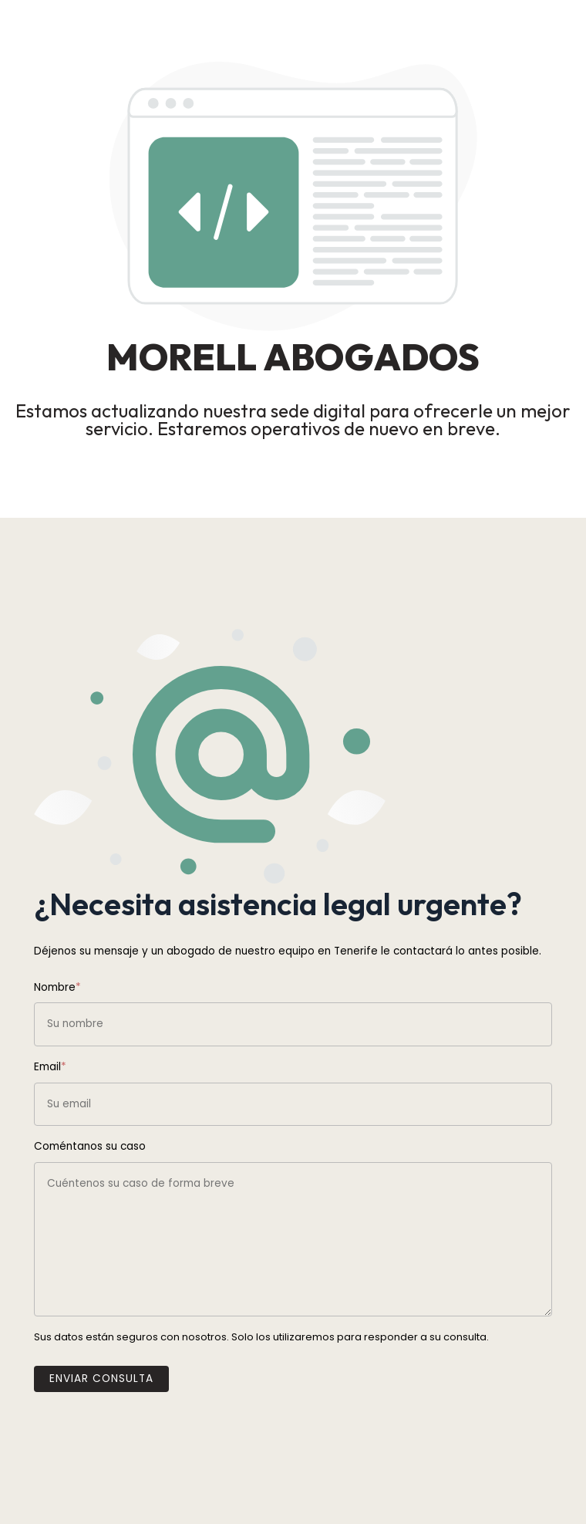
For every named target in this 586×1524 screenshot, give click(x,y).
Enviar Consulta (101, 1378)
